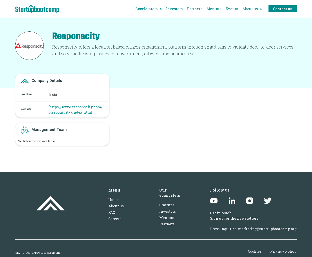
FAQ (111, 212)
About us (116, 206)
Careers (114, 218)
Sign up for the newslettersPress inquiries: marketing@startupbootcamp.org (253, 223)
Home (113, 199)
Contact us (282, 8)
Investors (167, 211)
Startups (166, 205)
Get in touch (221, 213)
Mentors (166, 217)
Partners (166, 224)
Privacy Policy (283, 251)
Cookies (254, 251)
